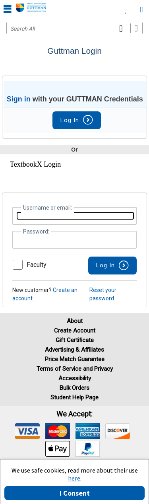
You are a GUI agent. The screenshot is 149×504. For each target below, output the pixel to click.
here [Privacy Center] (74, 478)
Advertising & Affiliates (74, 349)
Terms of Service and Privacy (75, 368)
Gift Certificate (75, 340)
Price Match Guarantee (74, 359)
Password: (36, 231)
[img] (27, 431)
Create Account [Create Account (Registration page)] (74, 330)
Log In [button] (76, 120)
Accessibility (74, 378)
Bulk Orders (74, 387)
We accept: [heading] (74, 414)
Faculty (36, 265)
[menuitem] (126, 8)
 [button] (8, 8)
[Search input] (74, 28)
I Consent (75, 493)
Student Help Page (74, 397)
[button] (112, 265)
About (75, 321)
